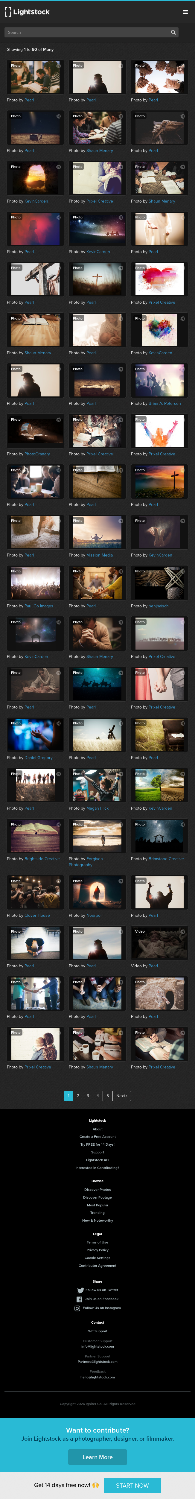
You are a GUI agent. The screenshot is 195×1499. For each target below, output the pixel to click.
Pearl (29, 100)
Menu (185, 12)
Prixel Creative (99, 201)
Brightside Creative (42, 859)
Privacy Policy (98, 1249)
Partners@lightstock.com (98, 1361)
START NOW (132, 1485)
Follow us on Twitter (102, 1289)
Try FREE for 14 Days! (97, 1144)
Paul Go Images (39, 606)
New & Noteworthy (97, 1220)
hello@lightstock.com (97, 1377)
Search (173, 32)
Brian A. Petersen (165, 403)
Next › (121, 1096)
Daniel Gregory (39, 758)
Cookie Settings (97, 1257)
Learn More (98, 1457)
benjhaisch (159, 606)
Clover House (37, 915)
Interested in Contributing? (97, 1167)
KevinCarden (36, 201)
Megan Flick (97, 808)
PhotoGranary (37, 454)
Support (97, 1152)
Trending (97, 1212)
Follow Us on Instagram (102, 1307)
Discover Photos (97, 1189)
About (98, 1129)
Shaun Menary (99, 151)
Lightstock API (97, 1159)
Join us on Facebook (101, 1298)
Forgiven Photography (86, 862)
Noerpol (93, 915)
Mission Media (99, 555)
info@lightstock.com (97, 1346)
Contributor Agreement (97, 1265)
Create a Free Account (98, 1136)
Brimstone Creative (166, 859)
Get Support (97, 1331)
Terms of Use (97, 1242)
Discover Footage (97, 1197)
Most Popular (97, 1205)
